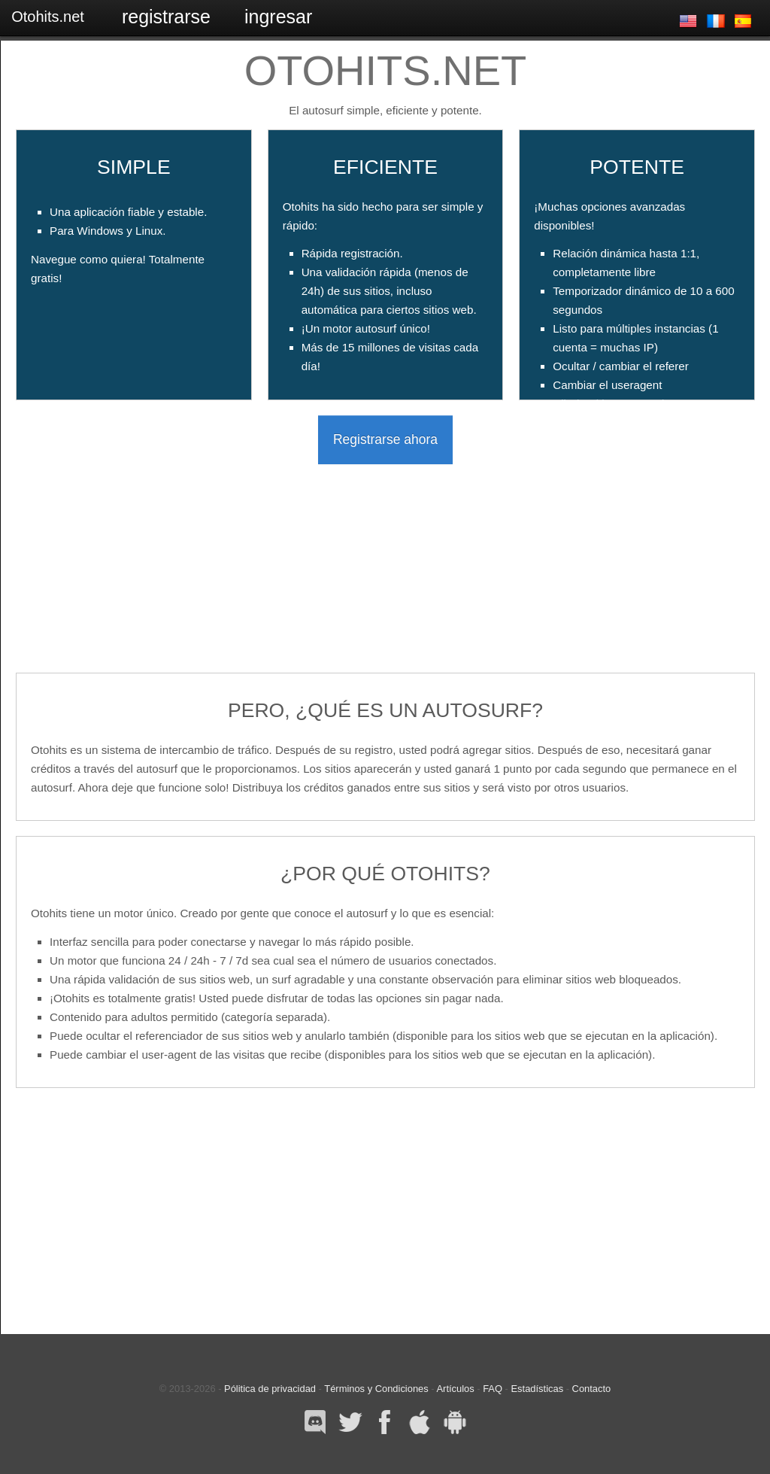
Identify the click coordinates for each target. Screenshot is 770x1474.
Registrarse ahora (385, 439)
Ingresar (278, 16)
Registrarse (166, 16)
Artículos (455, 1388)
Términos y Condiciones (376, 1388)
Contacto (591, 1388)
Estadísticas (537, 1388)
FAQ (492, 1388)
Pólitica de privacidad (270, 1388)
